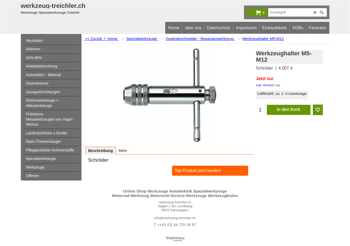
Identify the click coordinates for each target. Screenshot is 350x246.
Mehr (123, 151)
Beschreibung (100, 151)
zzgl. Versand (265, 85)
